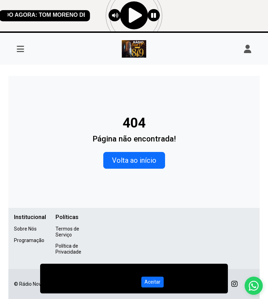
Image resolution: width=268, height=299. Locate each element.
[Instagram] (234, 284)
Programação (29, 240)
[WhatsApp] (254, 286)
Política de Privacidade (68, 249)
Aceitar (152, 282)
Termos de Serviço (67, 232)
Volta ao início (134, 160)
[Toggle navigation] (20, 48)
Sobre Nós (25, 229)
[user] (247, 48)
